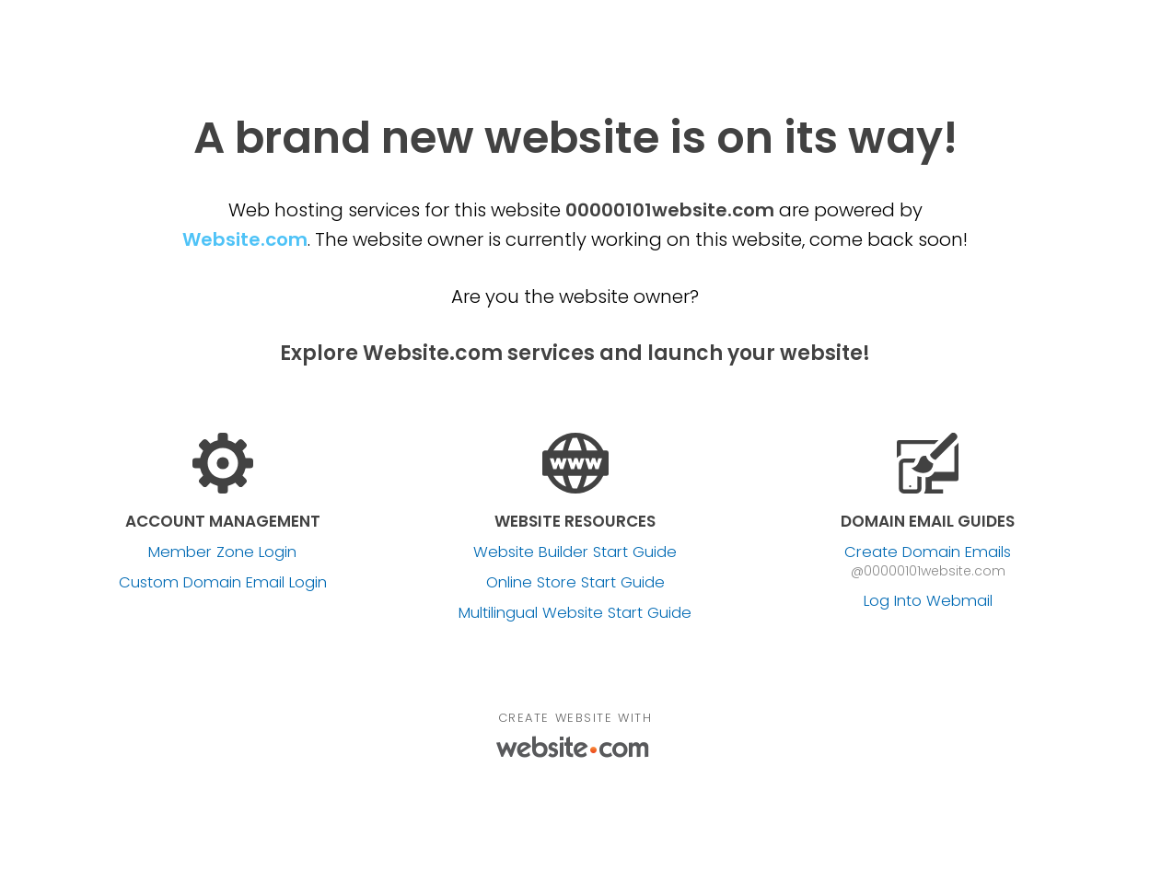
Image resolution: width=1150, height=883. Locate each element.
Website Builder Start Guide (575, 552)
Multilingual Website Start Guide (575, 613)
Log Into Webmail (928, 601)
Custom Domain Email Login (223, 583)
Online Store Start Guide (575, 583)
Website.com (245, 239)
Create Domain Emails (927, 552)
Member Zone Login (222, 552)
